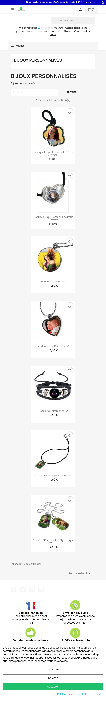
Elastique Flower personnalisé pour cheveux (53, 153)
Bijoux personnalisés (38, 60)
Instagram (41, 589)
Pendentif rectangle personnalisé (53, 475)
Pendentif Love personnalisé (53, 346)
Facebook (13, 589)
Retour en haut (80, 573)
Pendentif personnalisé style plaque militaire (53, 541)
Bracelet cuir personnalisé (53, 411)
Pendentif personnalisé (53, 281)
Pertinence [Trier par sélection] (34, 92)
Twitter (23, 589)
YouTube (32, 589)
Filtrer (72, 92)
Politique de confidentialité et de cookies (80, 694)
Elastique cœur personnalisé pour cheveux (53, 218)
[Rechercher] (73, 20)
